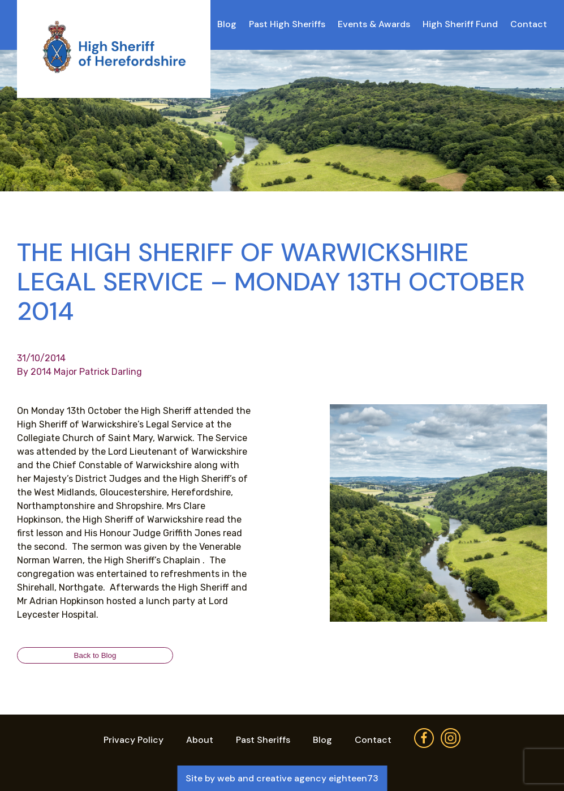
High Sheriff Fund (460, 24)
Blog (226, 24)
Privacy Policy (133, 740)
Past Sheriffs (263, 740)
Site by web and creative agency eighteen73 (282, 778)
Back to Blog (95, 655)
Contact (528, 24)
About (199, 740)
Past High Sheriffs (287, 24)
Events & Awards (374, 24)
